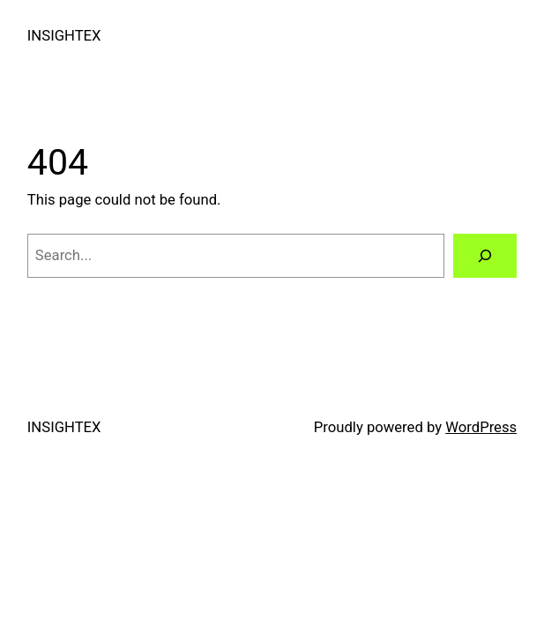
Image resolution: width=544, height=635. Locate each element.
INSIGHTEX (64, 35)
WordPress (481, 427)
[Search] (485, 256)
